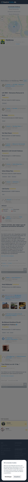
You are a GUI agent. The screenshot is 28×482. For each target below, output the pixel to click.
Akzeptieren (17, 476)
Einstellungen (8, 476)
